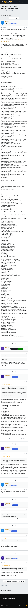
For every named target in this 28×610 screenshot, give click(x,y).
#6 (26, 509)
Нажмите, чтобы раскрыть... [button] (14, 396)
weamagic (7, 375)
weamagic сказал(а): (6, 538)
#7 (26, 535)
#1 (26, 27)
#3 (26, 381)
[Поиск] (25, 1)
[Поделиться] (25, 27)
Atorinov (4, 10)
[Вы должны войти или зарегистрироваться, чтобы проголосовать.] (12, 344)
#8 (26, 562)
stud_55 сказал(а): (6, 456)
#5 (26, 489)
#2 (26, 353)
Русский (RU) (4, 605)
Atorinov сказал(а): (6, 384)
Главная (21, 605)
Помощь (16, 605)
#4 (26, 453)
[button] (2, 2)
